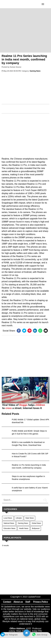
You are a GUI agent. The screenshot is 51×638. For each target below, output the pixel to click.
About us (18, 602)
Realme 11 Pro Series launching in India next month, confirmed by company (24, 59)
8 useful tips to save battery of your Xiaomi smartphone (30, 489)
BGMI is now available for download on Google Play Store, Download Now (28, 443)
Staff (27, 602)
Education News (10, 528)
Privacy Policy (40, 602)
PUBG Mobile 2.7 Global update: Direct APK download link (30, 421)
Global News (36, 523)
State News (29, 518)
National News (9, 523)
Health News (23, 528)
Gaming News (23, 523)
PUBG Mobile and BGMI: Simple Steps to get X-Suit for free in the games (29, 432)
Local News (8, 518)
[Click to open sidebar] (43, 4)
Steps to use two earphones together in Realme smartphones (28, 477)
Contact (7, 602)
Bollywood (35, 528)
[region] (25, 30)
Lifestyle (19, 518)
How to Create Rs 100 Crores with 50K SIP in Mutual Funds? (30, 455)
